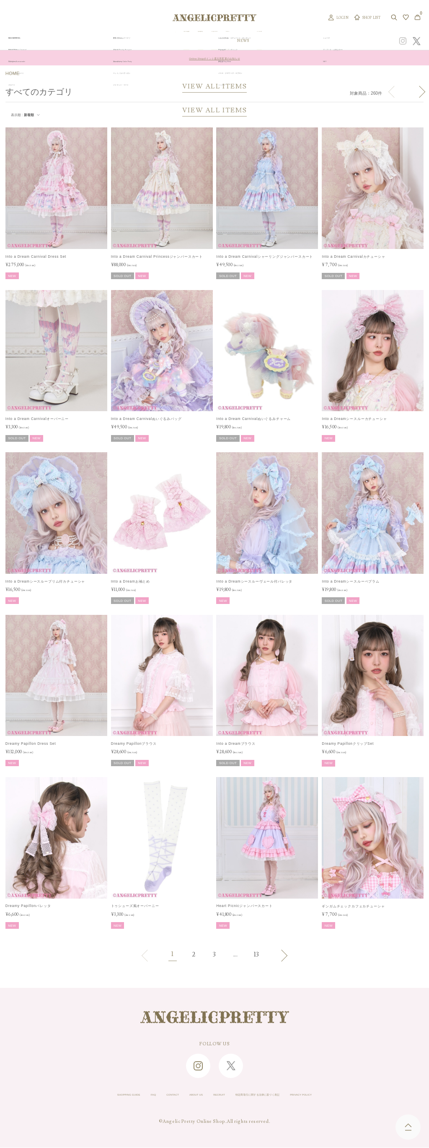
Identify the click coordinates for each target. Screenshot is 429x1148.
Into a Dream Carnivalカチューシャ (353, 256)
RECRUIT (213, 1095)
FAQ (113, 1095)
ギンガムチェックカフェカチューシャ (353, 906)
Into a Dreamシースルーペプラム (351, 581)
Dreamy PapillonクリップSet (348, 743)
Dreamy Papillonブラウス (134, 743)
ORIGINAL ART (181, 41)
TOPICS (284, 41)
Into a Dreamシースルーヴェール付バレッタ (254, 581)
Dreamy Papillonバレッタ (28, 906)
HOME (12, 73)
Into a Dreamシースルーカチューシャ (354, 419)
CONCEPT (329, 41)
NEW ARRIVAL (219, 41)
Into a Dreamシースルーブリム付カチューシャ (45, 581)
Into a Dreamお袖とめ (130, 581)
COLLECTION (255, 41)
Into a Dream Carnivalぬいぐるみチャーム (253, 419)
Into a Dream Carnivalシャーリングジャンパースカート (264, 256)
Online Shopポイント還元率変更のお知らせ (214, 58)
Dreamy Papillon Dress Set (30, 743)
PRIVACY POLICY (355, 1095)
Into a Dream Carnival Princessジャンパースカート (157, 256)
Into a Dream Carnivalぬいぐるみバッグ (146, 419)
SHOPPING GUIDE (75, 1095)
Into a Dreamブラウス (235, 743)
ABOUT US (177, 1095)
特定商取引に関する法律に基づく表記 (279, 1095)
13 (256, 955)
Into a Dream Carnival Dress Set (35, 256)
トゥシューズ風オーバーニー (135, 906)
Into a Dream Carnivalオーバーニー (37, 419)
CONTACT (141, 1095)
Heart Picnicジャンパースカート (244, 906)
